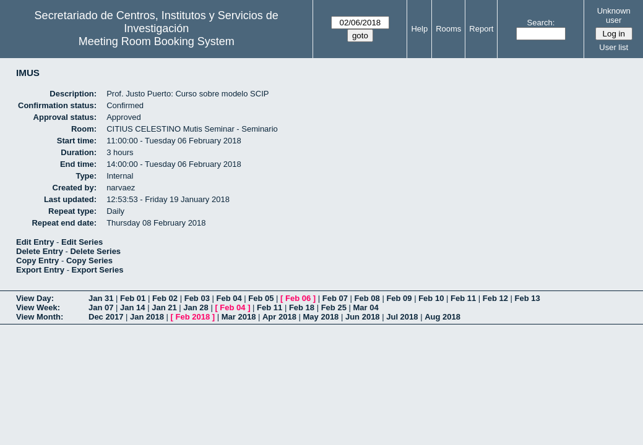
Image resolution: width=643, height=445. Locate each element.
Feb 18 (301, 307)
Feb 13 (527, 298)
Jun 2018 (362, 316)
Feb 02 (165, 298)
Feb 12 (495, 298)
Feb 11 (463, 298)
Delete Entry (39, 251)
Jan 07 (100, 307)
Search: (541, 22)
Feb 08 (367, 298)
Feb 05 (261, 298)
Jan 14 (132, 307)
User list (613, 47)
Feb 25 (334, 307)
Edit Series (82, 242)
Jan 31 (100, 298)
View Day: (35, 298)
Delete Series (95, 251)
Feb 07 (335, 298)
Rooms (448, 28)
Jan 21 (164, 307)
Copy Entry (37, 260)
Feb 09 (399, 298)
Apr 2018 (279, 316)
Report (481, 28)
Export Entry (40, 269)
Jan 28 (195, 307)
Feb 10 (431, 298)
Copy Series (89, 260)
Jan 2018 (147, 316)
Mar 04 (365, 307)
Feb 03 (197, 298)
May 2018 (321, 316)
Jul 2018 (402, 316)
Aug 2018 (442, 316)
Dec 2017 (105, 316)
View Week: (38, 307)
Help (419, 28)
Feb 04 (228, 298)
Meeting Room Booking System (157, 41)
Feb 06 (298, 298)
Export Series (98, 269)
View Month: (39, 316)
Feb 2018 (193, 316)
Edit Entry (35, 242)
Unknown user (614, 15)
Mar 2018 (239, 316)
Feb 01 (132, 298)
